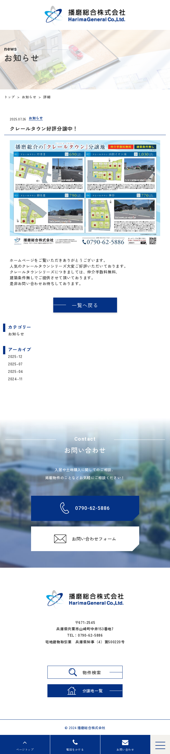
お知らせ (16, 334)
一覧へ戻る (85, 305)
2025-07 (15, 363)
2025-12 (15, 356)
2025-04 (15, 371)
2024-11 (15, 378)
